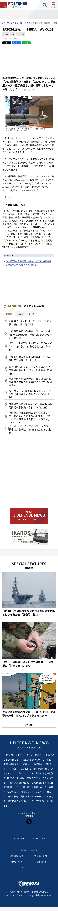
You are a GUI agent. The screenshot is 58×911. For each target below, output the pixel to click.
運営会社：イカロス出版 (29, 851)
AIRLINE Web (19, 839)
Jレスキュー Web (39, 839)
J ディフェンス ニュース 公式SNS (29, 818)
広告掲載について (17, 857)
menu (53, 8)
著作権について (17, 864)
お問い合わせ (41, 864)
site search (45, 5)
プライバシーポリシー (41, 857)
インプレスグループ (29, 870)
